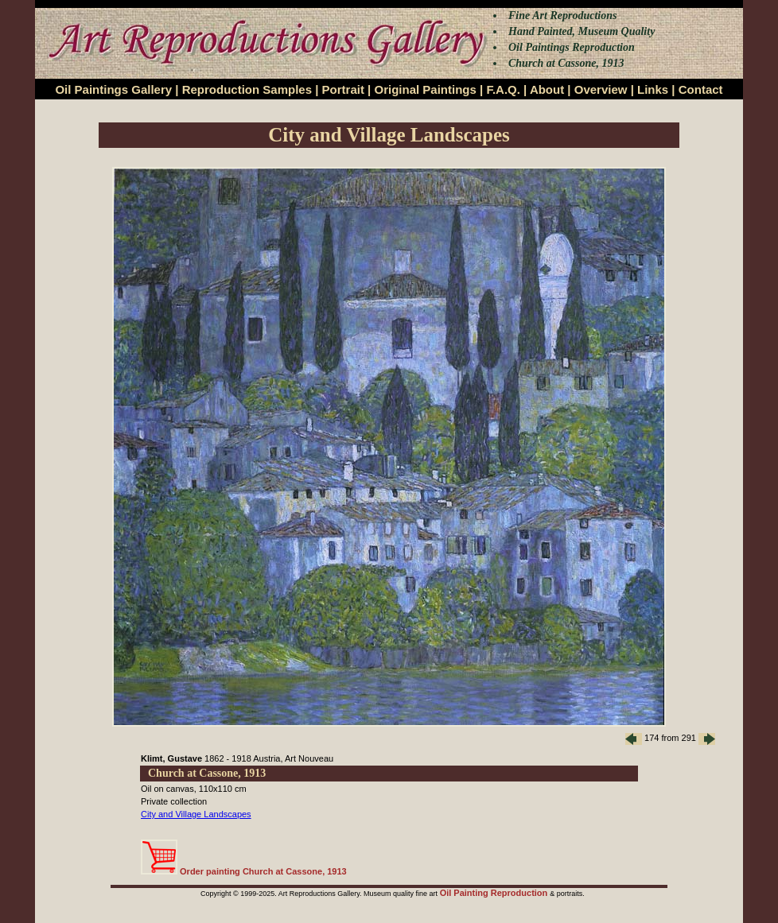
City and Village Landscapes (196, 814)
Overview (601, 89)
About (547, 89)
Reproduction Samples (247, 89)
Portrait (343, 89)
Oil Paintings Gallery (113, 89)
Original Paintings (425, 89)
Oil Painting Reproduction (495, 893)
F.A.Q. (503, 89)
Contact (701, 89)
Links (652, 89)
